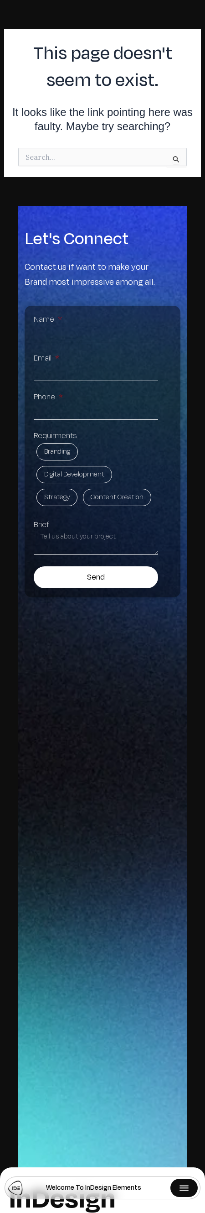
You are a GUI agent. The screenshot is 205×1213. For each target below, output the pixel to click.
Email (43, 358)
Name (45, 319)
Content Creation (117, 497)
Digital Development (74, 474)
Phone (45, 397)
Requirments (55, 435)
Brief (41, 524)
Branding (57, 451)
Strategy (57, 497)
